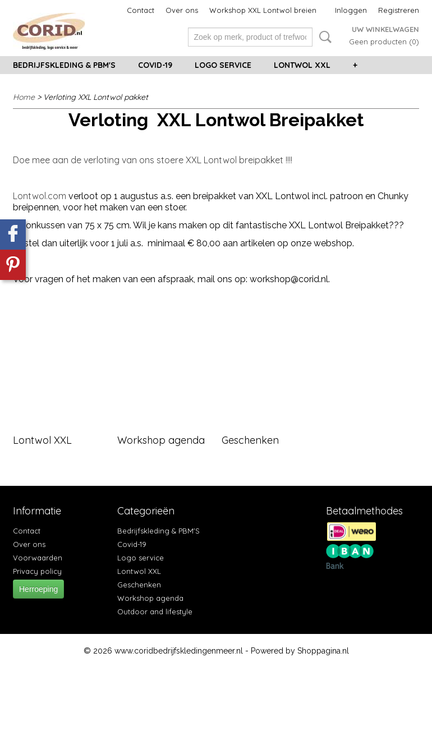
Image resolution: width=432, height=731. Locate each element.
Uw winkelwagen (385, 29)
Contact (140, 10)
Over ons (182, 10)
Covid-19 (155, 65)
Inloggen (351, 10)
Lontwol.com (39, 195)
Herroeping (38, 589)
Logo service (223, 65)
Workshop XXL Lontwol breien (262, 10)
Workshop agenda (161, 440)
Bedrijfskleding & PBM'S (64, 65)
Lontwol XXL (302, 65)
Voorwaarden (37, 557)
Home (24, 97)
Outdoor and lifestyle (154, 611)
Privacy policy (37, 571)
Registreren (398, 10)
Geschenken (250, 440)
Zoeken (323, 37)
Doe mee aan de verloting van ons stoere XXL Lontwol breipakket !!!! (152, 159)
